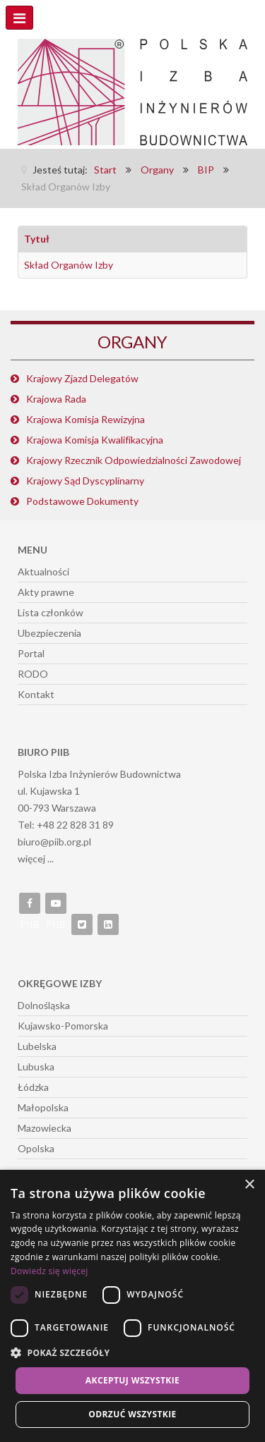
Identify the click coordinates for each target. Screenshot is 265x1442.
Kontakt (36, 694)
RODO (33, 674)
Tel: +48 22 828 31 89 (66, 825)
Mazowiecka (44, 1128)
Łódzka (33, 1087)
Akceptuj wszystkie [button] (132, 1380)
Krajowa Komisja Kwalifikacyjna (94, 440)
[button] (132, 1353)
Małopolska (43, 1107)
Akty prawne (46, 592)
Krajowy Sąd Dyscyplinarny (85, 481)
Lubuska (36, 1067)
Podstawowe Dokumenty (82, 501)
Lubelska (37, 1046)
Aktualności (43, 572)
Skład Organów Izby (68, 265)
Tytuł (36, 239)
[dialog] (132, 1306)
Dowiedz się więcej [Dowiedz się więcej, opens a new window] (49, 1271)
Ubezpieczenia (49, 633)
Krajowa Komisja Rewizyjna (85, 419)
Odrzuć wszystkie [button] (132, 1414)
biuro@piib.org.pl (54, 842)
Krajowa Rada (56, 399)
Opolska (36, 1148)
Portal (31, 653)
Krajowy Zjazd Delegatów (82, 378)
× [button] (249, 1185)
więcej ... (36, 858)
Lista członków (50, 612)
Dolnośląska (44, 1005)
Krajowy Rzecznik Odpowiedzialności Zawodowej (133, 460)
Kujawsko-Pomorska (63, 1026)
